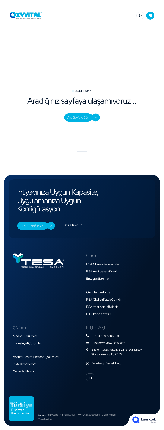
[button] (150, 16)
